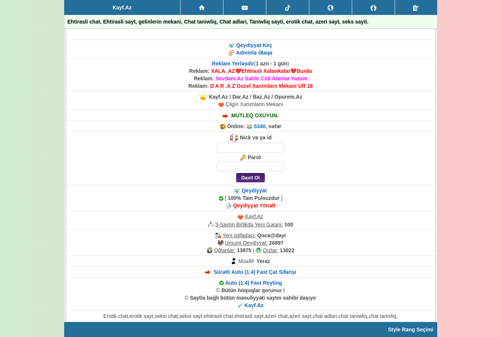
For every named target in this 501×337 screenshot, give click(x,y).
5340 (260, 126)
